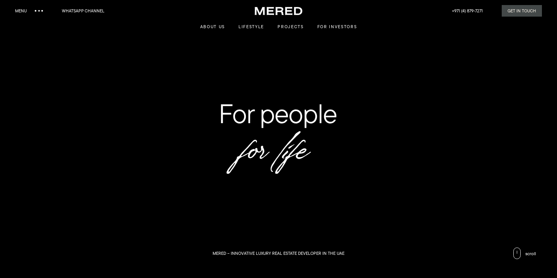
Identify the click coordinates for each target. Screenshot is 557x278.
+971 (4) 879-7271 (467, 10)
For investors (337, 26)
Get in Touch (522, 11)
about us (212, 26)
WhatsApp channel (83, 10)
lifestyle (251, 26)
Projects (290, 26)
